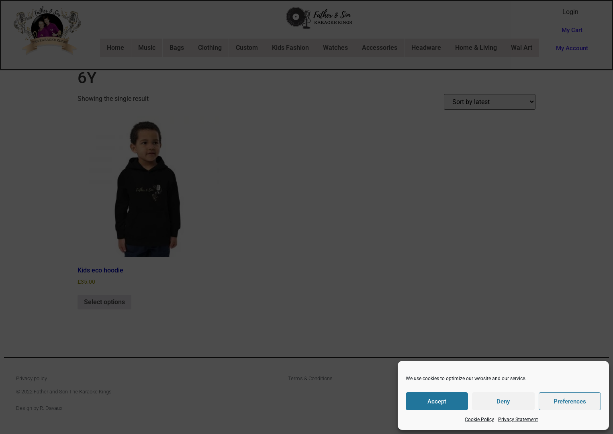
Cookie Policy (479, 419)
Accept (436, 401)
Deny (503, 401)
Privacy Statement (518, 419)
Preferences (570, 401)
